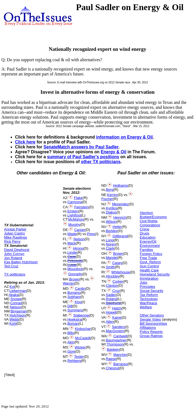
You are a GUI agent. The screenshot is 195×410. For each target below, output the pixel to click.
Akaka (14, 295)
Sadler (111, 295)
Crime (144, 229)
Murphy (74, 224)
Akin (70, 342)
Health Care (149, 270)
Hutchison (17, 315)
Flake (78, 198)
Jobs (143, 282)
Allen (110, 322)
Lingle (72, 252)
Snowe (15, 299)
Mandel (112, 258)
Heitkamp (120, 185)
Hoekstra (74, 319)
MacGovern (115, 331)
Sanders (118, 327)
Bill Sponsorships (153, 323)
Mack (71, 243)
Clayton (112, 285)
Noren (110, 244)
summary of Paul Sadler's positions (83, 156)
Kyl (12, 287)
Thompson (115, 344)
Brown (74, 279)
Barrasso (120, 364)
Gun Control (149, 266)
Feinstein (81, 207)
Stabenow (81, 315)
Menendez (120, 204)
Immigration (149, 278)
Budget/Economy (153, 217)
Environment (150, 246)
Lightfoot (74, 215)
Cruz (116, 291)
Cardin (80, 288)
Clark (110, 248)
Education (148, 237)
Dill (69, 306)
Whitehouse (120, 272)
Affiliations (148, 328)
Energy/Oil (148, 241)
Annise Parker (15, 229)
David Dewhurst (16, 250)
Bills (70, 333)
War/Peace (148, 303)
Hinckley (112, 276)
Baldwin (113, 349)
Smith (110, 267)
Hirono (78, 248)
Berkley (112, 231)
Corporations (150, 225)
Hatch (116, 308)
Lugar (71, 265)
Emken (72, 211)
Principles (147, 287)
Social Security (151, 291)
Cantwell (120, 336)
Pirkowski (74, 261)
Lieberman (18, 291)
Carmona (74, 202)
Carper (79, 230)
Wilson (111, 221)
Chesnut (112, 368)
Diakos (111, 212)
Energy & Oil (113, 152)
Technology (149, 299)
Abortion (146, 213)
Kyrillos (111, 208)
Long (110, 240)
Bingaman (19, 311)
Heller (117, 227)
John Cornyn (14, 254)
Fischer (107, 199)
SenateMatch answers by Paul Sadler (80, 147)
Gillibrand (119, 236)
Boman (72, 323)
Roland (111, 299)
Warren (68, 283)
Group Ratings (151, 336)
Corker (117, 281)
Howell (111, 312)
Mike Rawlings (15, 237)
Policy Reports (151, 332)
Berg (109, 190)
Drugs (144, 233)
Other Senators (152, 315)
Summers (75, 310)
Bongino (73, 293)
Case (71, 256)
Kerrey (112, 195)
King (78, 302)
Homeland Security (155, 274)
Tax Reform (149, 295)
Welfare (146, 307)
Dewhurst (113, 303)
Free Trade (148, 258)
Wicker (80, 347)
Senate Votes (150, 319)
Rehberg (74, 361)
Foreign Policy (151, 254)
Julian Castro (14, 233)
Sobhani (73, 297)
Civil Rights (149, 221)
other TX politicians (101, 161)
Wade (71, 234)
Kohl (13, 323)
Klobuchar (83, 329)
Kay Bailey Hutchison (21, 262)
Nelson (15, 307)
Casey (117, 263)
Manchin (120, 355)
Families (146, 250)
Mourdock (75, 269)
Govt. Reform (150, 262)
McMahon (76, 219)
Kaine (116, 317)
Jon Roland (13, 258)
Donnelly (75, 274)
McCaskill (82, 338)
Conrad (16, 303)
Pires (91, 234)
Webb (14, 319)
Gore (71, 351)
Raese (111, 359)
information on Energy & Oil (124, 137)
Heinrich (119, 217)
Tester (79, 357)
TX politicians (14, 274)
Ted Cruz (11, 266)
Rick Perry (12, 241)
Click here (25, 142)
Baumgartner (116, 340)
